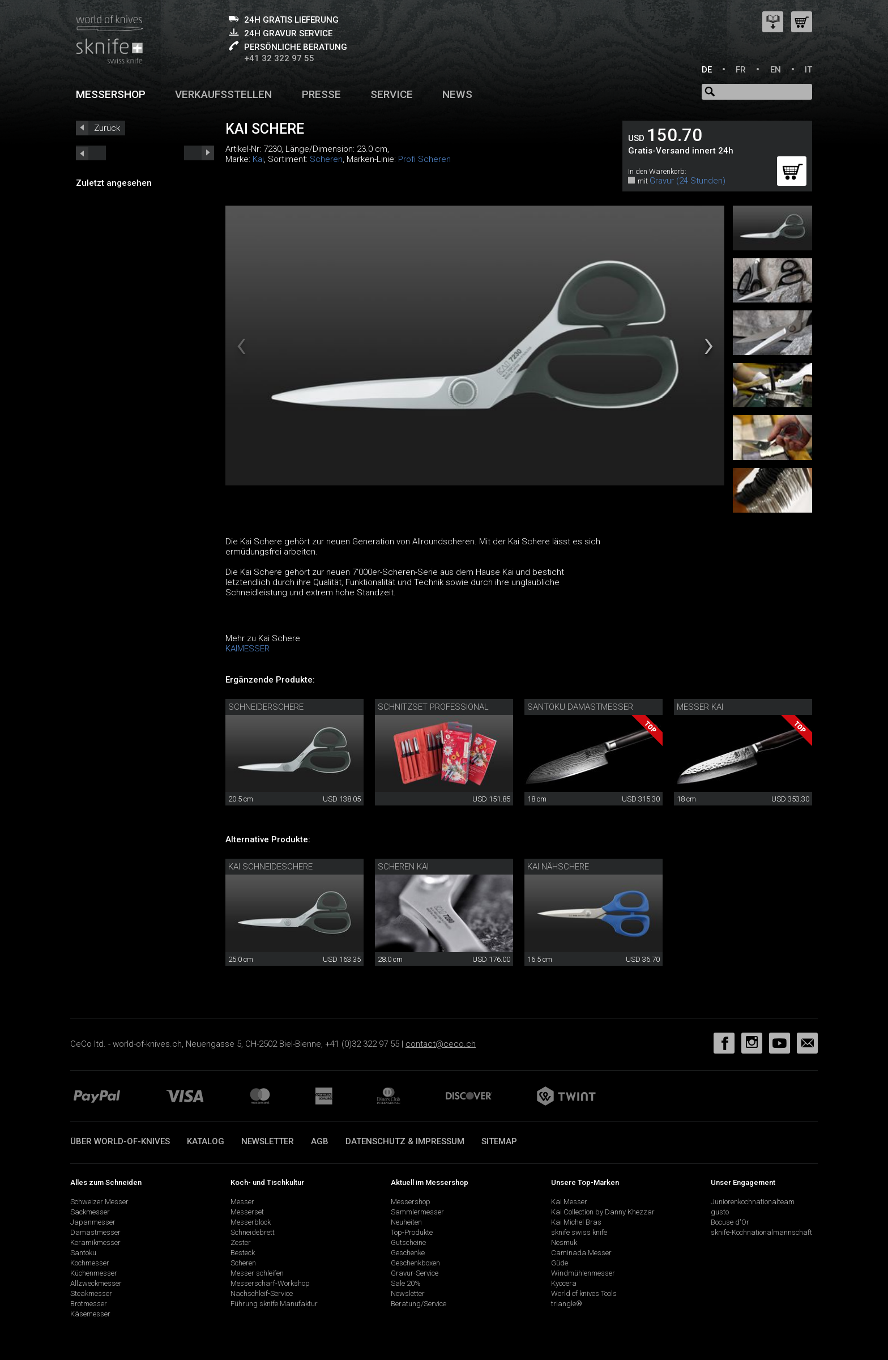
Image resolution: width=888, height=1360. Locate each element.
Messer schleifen (257, 1273)
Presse (321, 94)
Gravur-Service (414, 1273)
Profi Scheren (424, 159)
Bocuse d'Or (730, 1222)
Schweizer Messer (99, 1201)
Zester (240, 1242)
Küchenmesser (93, 1273)
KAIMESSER (247, 648)
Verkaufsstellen (223, 94)
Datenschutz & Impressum (404, 1141)
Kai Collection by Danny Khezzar (603, 1212)
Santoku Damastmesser (580, 707)
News (457, 94)
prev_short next (199, 153)
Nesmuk (564, 1242)
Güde (559, 1263)
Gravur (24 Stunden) (687, 181)
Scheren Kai (403, 867)
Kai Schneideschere (270, 867)
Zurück (107, 128)
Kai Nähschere (558, 867)
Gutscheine (408, 1242)
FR (741, 70)
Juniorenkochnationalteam (753, 1201)
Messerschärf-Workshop (270, 1283)
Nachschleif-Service (261, 1293)
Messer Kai (700, 707)
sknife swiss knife (579, 1232)
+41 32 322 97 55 (279, 58)
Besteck (242, 1252)
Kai (258, 159)
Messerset (247, 1212)
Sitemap (499, 1141)
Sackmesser (90, 1212)
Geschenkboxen (415, 1263)
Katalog (205, 1141)
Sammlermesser (417, 1212)
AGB (319, 1141)
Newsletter (267, 1141)
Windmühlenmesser (583, 1273)
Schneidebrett (252, 1232)
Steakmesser (91, 1293)
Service (391, 94)
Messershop (111, 94)
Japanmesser (93, 1222)
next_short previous (91, 153)
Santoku (83, 1252)
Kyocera (564, 1283)
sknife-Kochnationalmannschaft (761, 1232)
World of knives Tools (584, 1293)
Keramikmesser (95, 1242)
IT (808, 70)
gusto (720, 1212)
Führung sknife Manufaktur (274, 1303)
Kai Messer (569, 1201)
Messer (242, 1201)
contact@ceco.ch (440, 1044)
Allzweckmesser (96, 1283)
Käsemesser (90, 1314)
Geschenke (408, 1252)
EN (775, 70)
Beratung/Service (418, 1303)
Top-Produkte (412, 1232)
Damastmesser (95, 1232)
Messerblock (250, 1222)
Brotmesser (88, 1303)
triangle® (566, 1303)
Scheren (326, 159)
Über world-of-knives (120, 1141)
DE (707, 70)
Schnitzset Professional (433, 707)
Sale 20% (406, 1283)
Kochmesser (89, 1263)
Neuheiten (406, 1222)
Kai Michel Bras (576, 1222)
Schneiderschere (266, 707)
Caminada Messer (581, 1252)
